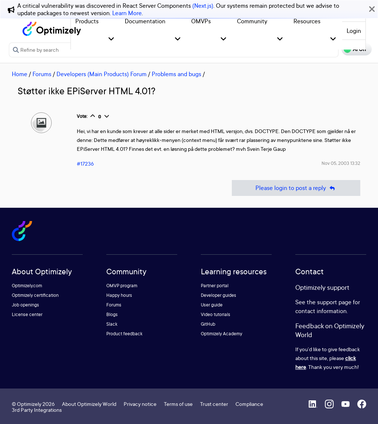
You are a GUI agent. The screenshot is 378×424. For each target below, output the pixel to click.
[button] (111, 39)
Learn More (127, 13)
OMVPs (201, 21)
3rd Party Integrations (37, 409)
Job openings (25, 305)
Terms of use (178, 403)
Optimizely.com (27, 285)
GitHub (208, 324)
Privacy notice (140, 403)
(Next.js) (202, 5)
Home (19, 74)
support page (334, 302)
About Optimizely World (89, 403)
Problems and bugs (176, 74)
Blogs (112, 314)
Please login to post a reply (296, 188)
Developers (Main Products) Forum (101, 74)
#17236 (85, 163)
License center (27, 314)
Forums (41, 74)
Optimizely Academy (221, 333)
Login (354, 31)
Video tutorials (215, 314)
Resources (306, 21)
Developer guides (218, 295)
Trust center (214, 403)
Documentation (145, 21)
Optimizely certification (35, 295)
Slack (111, 324)
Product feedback (124, 333)
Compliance (249, 403)
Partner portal (214, 285)
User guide (212, 305)
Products (87, 21)
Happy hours (119, 295)
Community (252, 21)
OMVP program (121, 285)
